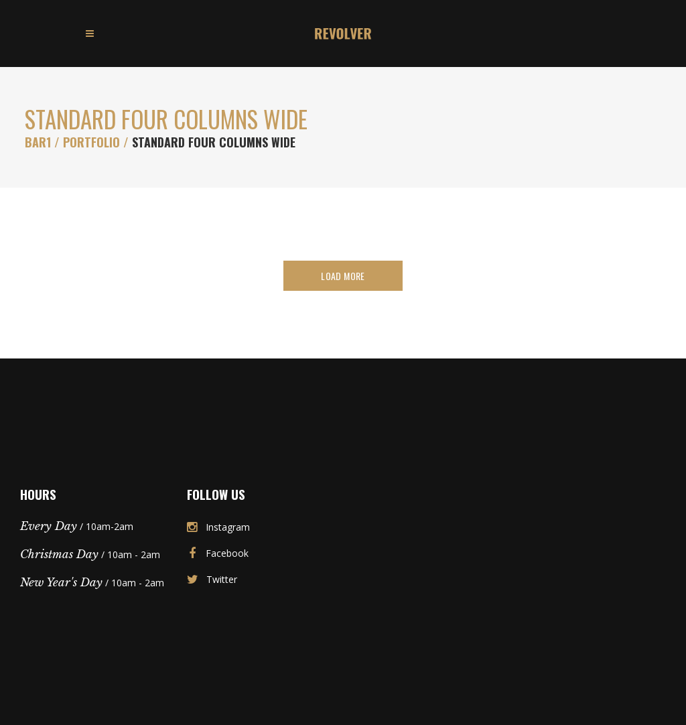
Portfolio (91, 142)
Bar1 (38, 142)
